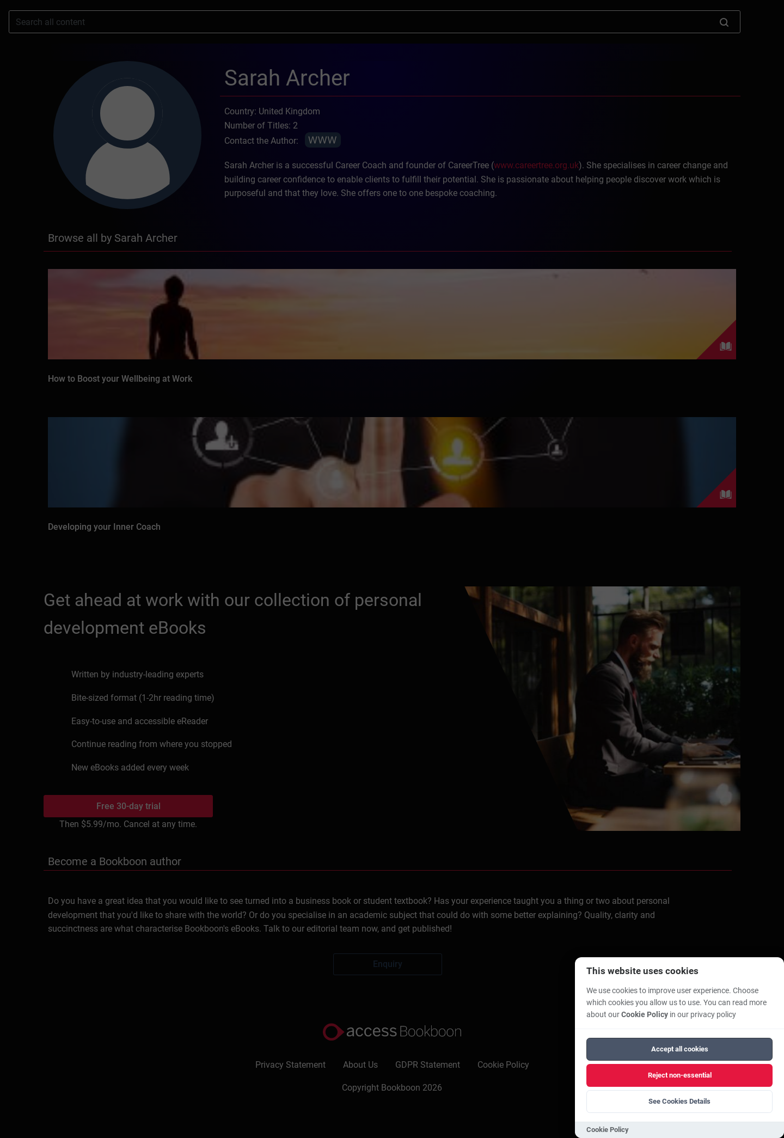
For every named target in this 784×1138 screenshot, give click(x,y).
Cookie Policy (644, 1014)
